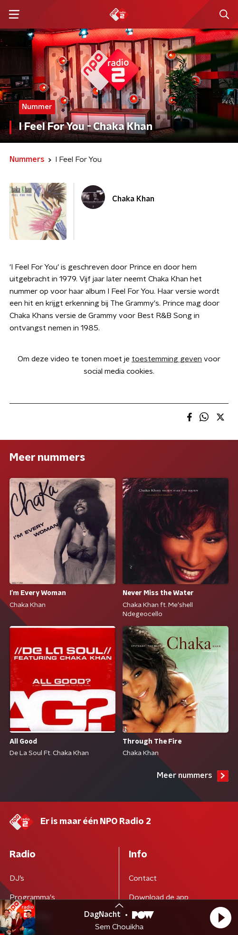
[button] (220, 917)
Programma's (32, 897)
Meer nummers (192, 776)
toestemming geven (167, 359)
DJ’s (17, 878)
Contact (143, 878)
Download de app (159, 897)
